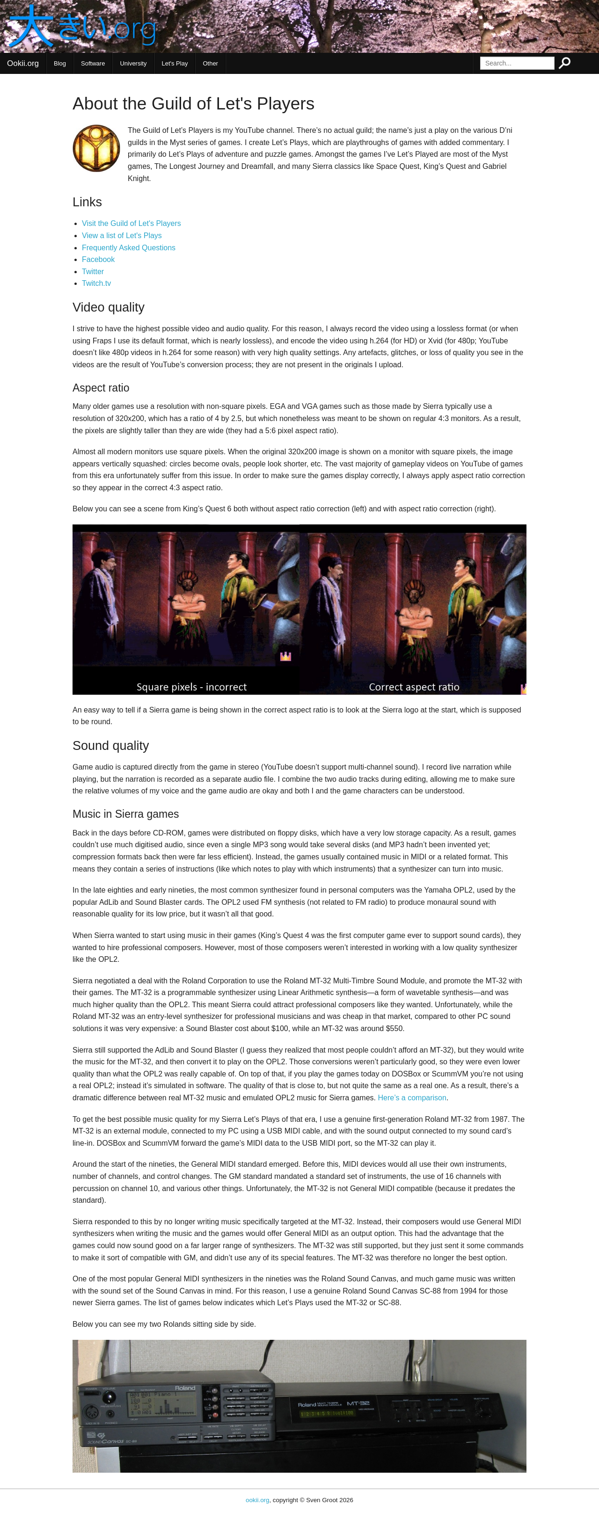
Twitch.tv (96, 283)
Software (93, 63)
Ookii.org (23, 63)
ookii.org (257, 1500)
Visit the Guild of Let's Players (131, 223)
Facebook (98, 259)
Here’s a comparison (412, 1098)
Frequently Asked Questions (128, 248)
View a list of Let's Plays (122, 236)
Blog (60, 63)
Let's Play (174, 63)
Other (210, 63)
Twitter (93, 272)
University (133, 63)
